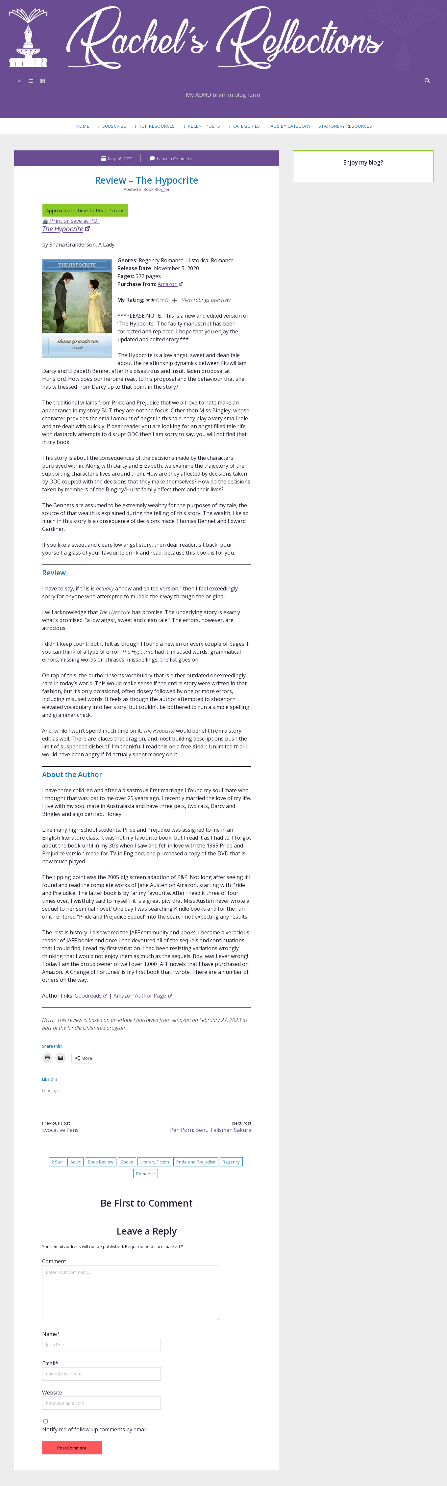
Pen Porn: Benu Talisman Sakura (210, 1130)
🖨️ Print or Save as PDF (71, 220)
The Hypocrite (66, 228)
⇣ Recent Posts (201, 126)
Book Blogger (156, 189)
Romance (145, 1174)
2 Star (57, 1162)
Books (127, 1162)
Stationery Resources (345, 126)
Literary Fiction (154, 1162)
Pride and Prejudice (195, 1162)
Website (52, 1392)
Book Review (100, 1162)
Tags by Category (289, 126)
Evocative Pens (60, 1130)
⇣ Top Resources (154, 126)
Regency (231, 1162)
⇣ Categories (244, 126)
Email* (50, 1363)
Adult (75, 1162)
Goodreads (91, 995)
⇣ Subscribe (111, 126)
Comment (54, 1261)
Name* (51, 1334)
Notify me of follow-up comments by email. (95, 1429)
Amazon (171, 284)
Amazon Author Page (142, 995)
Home (82, 126)
